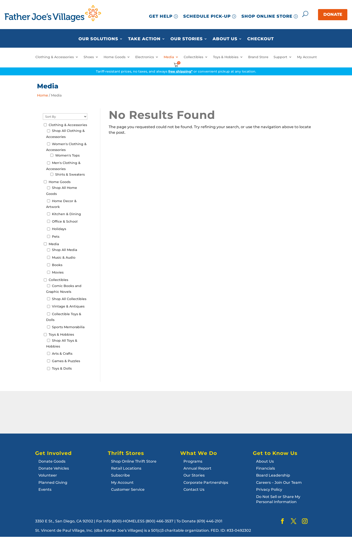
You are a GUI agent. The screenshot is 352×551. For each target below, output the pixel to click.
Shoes (89, 57)
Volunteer (47, 475)
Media (169, 57)
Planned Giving (52, 482)
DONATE (332, 14)
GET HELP (161, 16)
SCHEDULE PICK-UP (207, 16)
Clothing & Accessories (54, 57)
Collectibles (193, 57)
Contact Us (193, 489)
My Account (307, 57)
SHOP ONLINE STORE (266, 16)
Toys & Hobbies (225, 57)
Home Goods (114, 57)
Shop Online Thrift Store (133, 461)
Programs (192, 461)
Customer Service (128, 489)
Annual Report (197, 468)
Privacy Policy (269, 489)
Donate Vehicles (53, 468)
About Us (225, 39)
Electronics (144, 57)
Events (44, 489)
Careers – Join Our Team (279, 482)
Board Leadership (273, 475)
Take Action (144, 39)
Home (42, 95)
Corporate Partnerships (205, 482)
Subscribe (120, 475)
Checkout (260, 39)
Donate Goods (51, 461)
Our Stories (186, 39)
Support (280, 57)
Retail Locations (126, 468)
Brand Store (258, 57)
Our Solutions (98, 39)
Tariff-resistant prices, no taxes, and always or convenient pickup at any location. (176, 71)
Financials (265, 468)
